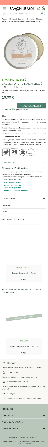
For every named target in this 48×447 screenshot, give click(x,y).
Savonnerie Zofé (14, 79)
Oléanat (24, 341)
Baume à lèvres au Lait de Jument (24, 273)
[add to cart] (31, 105)
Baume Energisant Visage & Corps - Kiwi (24, 346)
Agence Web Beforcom (22, 441)
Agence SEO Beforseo (24, 444)
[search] (42, 13)
